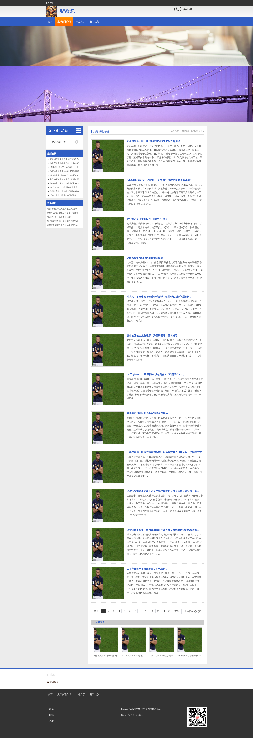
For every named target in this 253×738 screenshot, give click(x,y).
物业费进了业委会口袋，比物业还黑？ (66, 163)
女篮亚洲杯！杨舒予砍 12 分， (60, 217)
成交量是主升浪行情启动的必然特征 (62, 221)
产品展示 (80, 21)
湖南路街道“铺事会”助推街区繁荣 (64, 175)
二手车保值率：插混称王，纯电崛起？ (147, 569)
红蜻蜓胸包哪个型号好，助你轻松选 (62, 225)
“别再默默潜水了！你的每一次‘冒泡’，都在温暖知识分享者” (75, 167)
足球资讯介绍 (64, 21)
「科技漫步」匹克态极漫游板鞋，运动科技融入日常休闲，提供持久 (79, 195)
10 (152, 611)
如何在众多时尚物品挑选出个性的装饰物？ (161, 656)
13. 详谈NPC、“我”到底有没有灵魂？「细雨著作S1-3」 (156, 374)
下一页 (166, 611)
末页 (176, 611)
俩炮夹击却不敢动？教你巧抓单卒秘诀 (66, 183)
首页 (50, 21)
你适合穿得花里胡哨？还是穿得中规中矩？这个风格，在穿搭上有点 (79, 191)
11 (158, 611)
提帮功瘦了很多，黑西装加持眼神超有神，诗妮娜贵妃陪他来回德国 (163, 530)
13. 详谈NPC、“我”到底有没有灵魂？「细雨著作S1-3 (72, 187)
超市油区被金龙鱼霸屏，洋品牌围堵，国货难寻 (70, 179)
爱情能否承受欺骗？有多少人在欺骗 (62, 213)
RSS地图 (146, 709)
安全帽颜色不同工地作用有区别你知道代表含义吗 (71, 159)
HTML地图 (155, 709)
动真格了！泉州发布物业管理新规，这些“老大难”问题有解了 (76, 171)
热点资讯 (51, 203)
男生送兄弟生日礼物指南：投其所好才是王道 (133, 656)
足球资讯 (185, 131)
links (50, 674)
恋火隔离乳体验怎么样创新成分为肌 (62, 209)
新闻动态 (94, 21)
